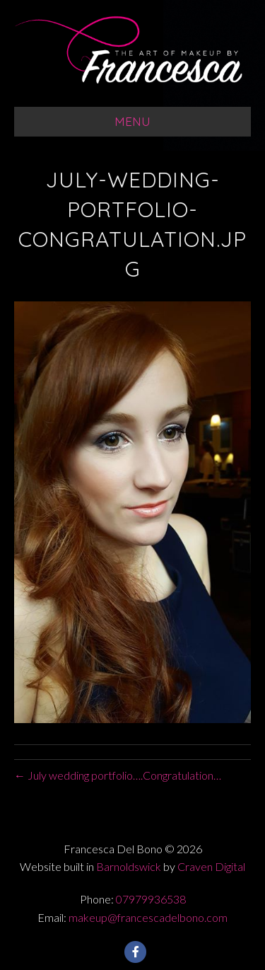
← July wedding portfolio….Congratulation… (117, 775)
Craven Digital (211, 866)
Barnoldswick (128, 866)
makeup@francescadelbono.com (148, 917)
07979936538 (151, 899)
